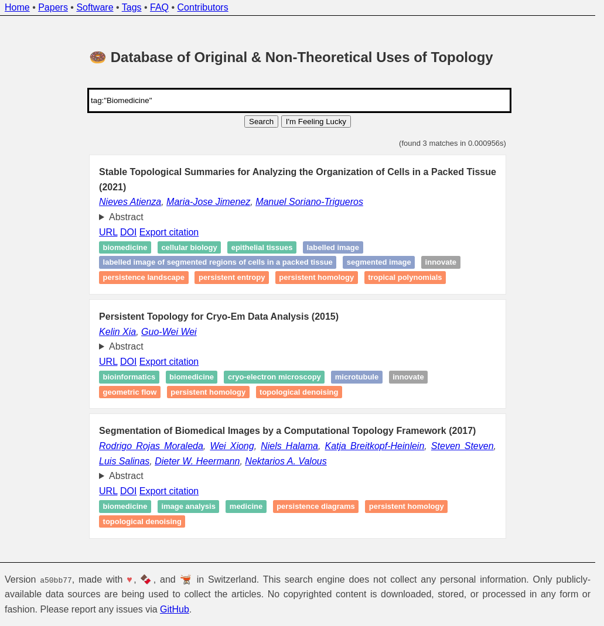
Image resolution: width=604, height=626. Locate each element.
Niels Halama (289, 446)
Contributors (203, 7)
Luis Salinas (124, 461)
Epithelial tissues (262, 247)
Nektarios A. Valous (285, 461)
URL (108, 232)
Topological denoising (299, 392)
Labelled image (332, 247)
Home (17, 7)
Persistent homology (316, 277)
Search (261, 121)
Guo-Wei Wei (169, 332)
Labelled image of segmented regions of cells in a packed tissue (218, 262)
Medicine (246, 506)
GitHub (174, 609)
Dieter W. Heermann (197, 461)
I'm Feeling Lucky (316, 121)
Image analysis (188, 506)
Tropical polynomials (405, 277)
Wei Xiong (232, 446)
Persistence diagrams (316, 506)
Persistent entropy (232, 277)
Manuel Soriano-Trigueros (309, 202)
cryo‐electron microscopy (274, 376)
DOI (128, 232)
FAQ (159, 7)
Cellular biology (189, 247)
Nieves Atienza (130, 202)
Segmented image (379, 262)
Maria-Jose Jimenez (208, 202)
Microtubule (356, 376)
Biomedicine (125, 247)
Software (94, 7)
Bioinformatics (129, 376)
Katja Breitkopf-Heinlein (375, 446)
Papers (53, 7)
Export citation (169, 232)
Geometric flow (130, 392)
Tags (132, 7)
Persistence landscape (144, 277)
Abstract (126, 217)
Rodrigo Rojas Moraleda (151, 446)
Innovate (440, 262)
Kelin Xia (117, 332)
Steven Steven (462, 446)
